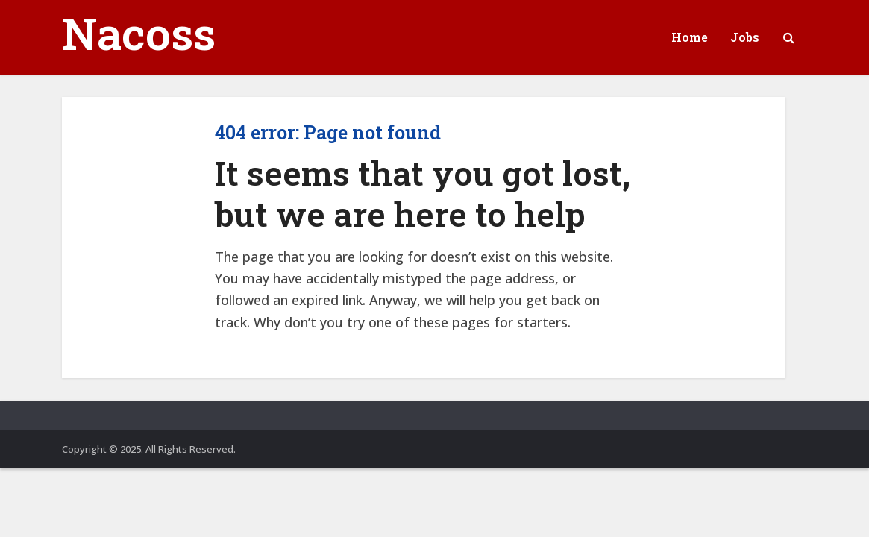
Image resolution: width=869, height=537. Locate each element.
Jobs (744, 37)
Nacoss (139, 32)
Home (689, 37)
